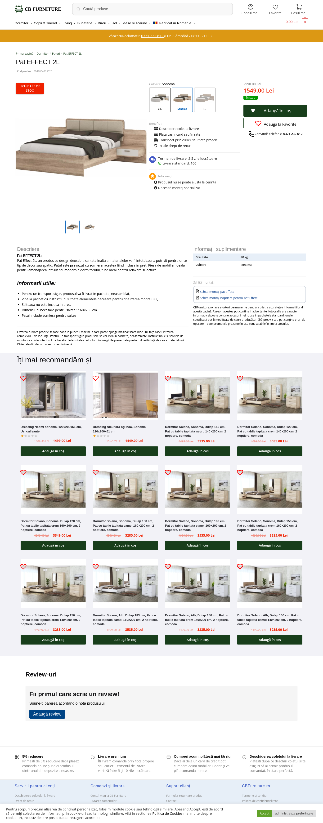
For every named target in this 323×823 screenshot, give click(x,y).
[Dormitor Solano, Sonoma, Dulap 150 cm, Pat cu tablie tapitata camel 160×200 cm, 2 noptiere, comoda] (125, 486)
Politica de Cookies (167, 813)
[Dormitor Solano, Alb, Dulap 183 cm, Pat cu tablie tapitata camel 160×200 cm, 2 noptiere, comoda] (125, 580)
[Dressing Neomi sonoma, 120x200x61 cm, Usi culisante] (53, 392)
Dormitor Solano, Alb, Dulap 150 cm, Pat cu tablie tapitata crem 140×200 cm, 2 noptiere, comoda (197, 617)
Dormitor (43, 51)
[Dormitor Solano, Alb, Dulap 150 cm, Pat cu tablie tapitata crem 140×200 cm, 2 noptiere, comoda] (197, 580)
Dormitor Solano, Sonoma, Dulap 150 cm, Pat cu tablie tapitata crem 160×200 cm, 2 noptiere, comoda (267, 522)
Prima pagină (24, 51)
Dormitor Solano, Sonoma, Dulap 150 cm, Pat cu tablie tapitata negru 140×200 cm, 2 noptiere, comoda (195, 428)
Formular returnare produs (184, 793)
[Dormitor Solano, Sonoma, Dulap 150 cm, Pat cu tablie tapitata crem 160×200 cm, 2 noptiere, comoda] (269, 486)
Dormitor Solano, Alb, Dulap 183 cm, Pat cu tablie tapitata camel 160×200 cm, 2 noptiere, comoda (125, 617)
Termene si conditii (254, 793)
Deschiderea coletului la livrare (35, 793)
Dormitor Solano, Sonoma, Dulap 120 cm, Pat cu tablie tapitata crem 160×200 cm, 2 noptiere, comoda (51, 522)
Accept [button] (264, 813)
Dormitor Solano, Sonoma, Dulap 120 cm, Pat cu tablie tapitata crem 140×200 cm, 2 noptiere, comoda (267, 428)
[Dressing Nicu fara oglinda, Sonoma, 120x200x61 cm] (125, 392)
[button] (275, 108)
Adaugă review (47, 711)
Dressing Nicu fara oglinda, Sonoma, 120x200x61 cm (120, 426)
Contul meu (251, 9)
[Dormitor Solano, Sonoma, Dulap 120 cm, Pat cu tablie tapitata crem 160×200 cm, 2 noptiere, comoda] (53, 486)
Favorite (275, 9)
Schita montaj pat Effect (217, 289)
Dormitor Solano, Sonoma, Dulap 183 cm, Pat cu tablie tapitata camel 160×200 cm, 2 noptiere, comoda (195, 522)
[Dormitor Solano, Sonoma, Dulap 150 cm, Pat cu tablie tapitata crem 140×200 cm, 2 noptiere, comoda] (53, 580)
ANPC (170, 803)
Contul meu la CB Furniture (108, 793)
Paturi (56, 51)
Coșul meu (299, 9)
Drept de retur (24, 798)
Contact (171, 798)
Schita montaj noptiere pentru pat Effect (228, 295)
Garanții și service (26, 803)
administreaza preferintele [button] (294, 813)
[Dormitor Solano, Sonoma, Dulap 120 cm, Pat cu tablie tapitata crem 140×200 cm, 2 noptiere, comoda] (269, 392)
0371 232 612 (152, 33)
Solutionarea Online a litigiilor (261, 803)
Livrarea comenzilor (103, 798)
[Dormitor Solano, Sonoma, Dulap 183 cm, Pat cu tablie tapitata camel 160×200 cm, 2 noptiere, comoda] (197, 486)
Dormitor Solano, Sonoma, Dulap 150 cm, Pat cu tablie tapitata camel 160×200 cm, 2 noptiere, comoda (123, 522)
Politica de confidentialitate (260, 798)
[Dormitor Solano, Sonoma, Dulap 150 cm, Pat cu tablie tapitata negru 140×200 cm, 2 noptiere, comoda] (197, 392)
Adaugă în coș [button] (53, 448)
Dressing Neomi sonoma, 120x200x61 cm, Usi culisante (51, 426)
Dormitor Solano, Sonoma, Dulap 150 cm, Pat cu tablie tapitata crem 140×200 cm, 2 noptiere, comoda (51, 617)
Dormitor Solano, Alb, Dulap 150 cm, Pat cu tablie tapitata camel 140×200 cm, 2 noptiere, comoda (269, 617)
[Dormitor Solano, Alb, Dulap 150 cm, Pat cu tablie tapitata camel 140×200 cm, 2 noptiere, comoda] (269, 580)
